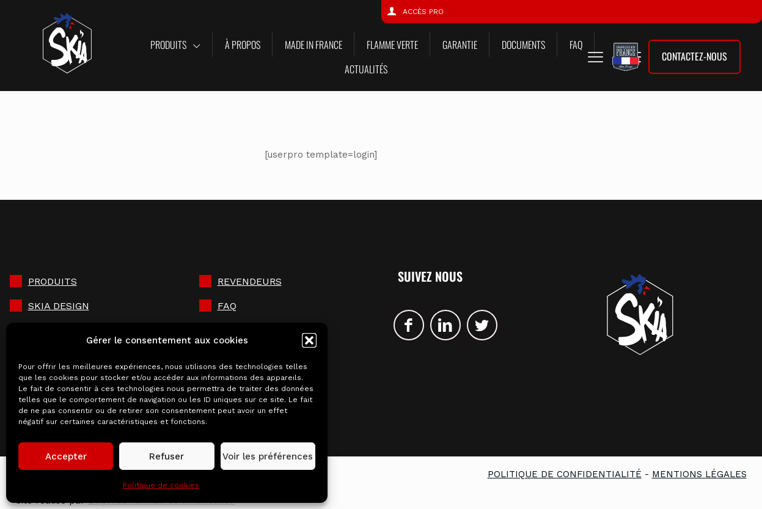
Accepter (66, 456)
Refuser (166, 456)
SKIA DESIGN (58, 306)
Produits (52, 281)
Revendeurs (250, 281)
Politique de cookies (161, 485)
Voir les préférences (267, 456)
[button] (309, 340)
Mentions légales (699, 474)
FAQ (227, 306)
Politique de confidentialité (565, 474)
